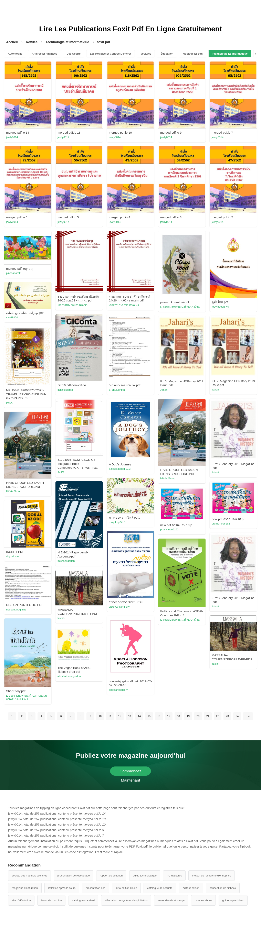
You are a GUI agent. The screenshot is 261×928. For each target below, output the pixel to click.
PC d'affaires (174, 875)
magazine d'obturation (25, 888)
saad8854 (12, 317)
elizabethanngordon (69, 676)
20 (198, 716)
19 (188, 716)
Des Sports (74, 53)
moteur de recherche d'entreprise (211, 875)
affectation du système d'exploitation (126, 900)
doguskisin (12, 556)
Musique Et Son (193, 53)
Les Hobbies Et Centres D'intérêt (110, 53)
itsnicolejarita (65, 389)
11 (109, 716)
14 (139, 716)
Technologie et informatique (67, 42)
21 (207, 716)
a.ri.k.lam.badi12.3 (119, 468)
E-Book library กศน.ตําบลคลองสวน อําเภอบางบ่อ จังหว (26, 697)
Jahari (215, 389)
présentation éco (95, 888)
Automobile (15, 53)
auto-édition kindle (126, 888)
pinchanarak (13, 273)
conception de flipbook (223, 888)
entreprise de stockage (171, 900)
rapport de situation (111, 875)
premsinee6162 (221, 523)
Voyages (145, 53)
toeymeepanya (220, 306)
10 (100, 716)
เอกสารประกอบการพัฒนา (72, 305)
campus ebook (203, 900)
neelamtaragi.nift (16, 609)
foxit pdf (103, 42)
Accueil (12, 42)
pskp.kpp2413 (117, 522)
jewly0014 (12, 137)
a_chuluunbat (117, 389)
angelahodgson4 (118, 689)
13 (129, 716)
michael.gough (66, 560)
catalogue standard (83, 900)
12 (119, 716)
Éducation (166, 53)
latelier (61, 618)
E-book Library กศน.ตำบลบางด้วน (180, 306)
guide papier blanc (233, 900)
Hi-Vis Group (167, 478)
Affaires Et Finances (44, 53)
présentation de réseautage (74, 875)
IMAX (9, 402)
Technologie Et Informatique (230, 53)
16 (158, 716)
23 (227, 716)
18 (178, 716)
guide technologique (145, 875)
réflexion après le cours (61, 888)
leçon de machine (51, 900)
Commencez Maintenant (131, 772)
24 (237, 716)
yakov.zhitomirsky (119, 606)
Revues (32, 42)
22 (217, 716)
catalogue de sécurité (160, 888)
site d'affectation (21, 900)
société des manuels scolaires (29, 875)
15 (149, 716)
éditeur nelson (191, 888)
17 (168, 716)
